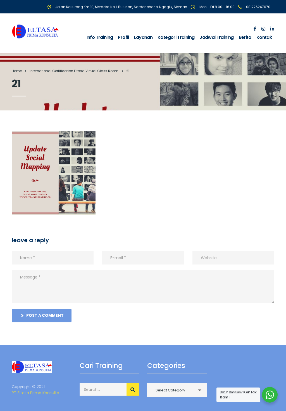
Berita (245, 37)
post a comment (42, 315)
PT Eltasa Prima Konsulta (35, 393)
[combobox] (177, 390)
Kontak (264, 37)
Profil (123, 37)
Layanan (143, 37)
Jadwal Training (216, 37)
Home (17, 70)
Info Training (100, 37)
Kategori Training (176, 37)
